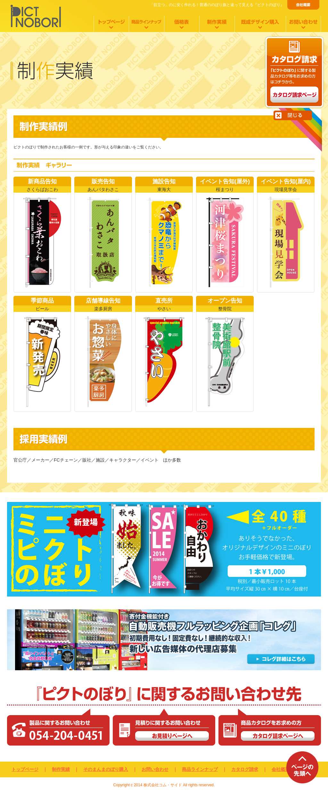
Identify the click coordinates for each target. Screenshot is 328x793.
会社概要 (281, 769)
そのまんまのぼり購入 (105, 769)
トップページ (25, 769)
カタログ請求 (244, 769)
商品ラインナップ (200, 769)
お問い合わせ (155, 769)
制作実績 (61, 769)
